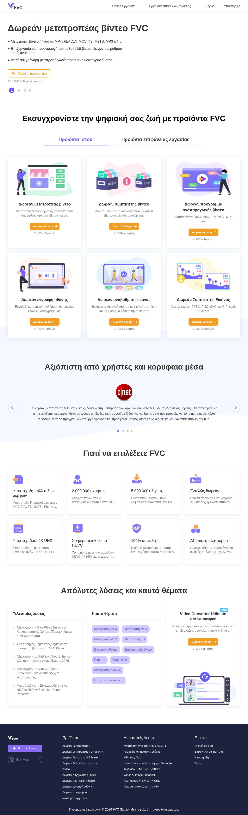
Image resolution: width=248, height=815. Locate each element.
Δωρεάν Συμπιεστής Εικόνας (203, 299)
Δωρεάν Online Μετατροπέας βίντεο (79, 766)
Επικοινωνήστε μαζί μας (209, 751)
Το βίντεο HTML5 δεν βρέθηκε (142, 769)
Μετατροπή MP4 (135, 629)
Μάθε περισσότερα (29, 73)
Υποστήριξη (232, 6)
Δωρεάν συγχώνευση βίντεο (79, 774)
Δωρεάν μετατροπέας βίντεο (44, 204)
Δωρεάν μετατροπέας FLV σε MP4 (83, 751)
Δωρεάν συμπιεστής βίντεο (124, 204)
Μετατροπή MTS (105, 639)
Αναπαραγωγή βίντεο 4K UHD (142, 780)
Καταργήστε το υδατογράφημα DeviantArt (149, 763)
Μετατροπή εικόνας (107, 670)
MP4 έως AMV (132, 757)
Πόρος (209, 6)
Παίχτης (99, 659)
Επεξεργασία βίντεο (138, 649)
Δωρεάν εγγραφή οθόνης (44, 299)
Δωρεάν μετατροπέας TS (77, 745)
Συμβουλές (119, 659)
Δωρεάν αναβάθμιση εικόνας (124, 299)
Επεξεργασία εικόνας (108, 680)
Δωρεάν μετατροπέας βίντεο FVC (78, 28)
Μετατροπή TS (135, 639)
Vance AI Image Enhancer (139, 774)
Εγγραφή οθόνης (105, 649)
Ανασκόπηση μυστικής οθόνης (142, 751)
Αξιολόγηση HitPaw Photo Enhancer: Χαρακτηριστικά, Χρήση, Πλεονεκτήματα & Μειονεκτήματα (44, 632)
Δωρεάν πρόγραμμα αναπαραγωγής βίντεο (203, 207)
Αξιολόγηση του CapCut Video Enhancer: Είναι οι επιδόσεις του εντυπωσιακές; (39, 673)
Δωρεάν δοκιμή (45, 226)
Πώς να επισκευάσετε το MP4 (141, 786)
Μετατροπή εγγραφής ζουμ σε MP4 (145, 745)
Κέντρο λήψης (24, 749)
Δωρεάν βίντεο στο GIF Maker (80, 757)
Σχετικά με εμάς (204, 745)
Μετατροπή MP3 (105, 629)
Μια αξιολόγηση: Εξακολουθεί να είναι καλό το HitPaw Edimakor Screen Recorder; (42, 690)
